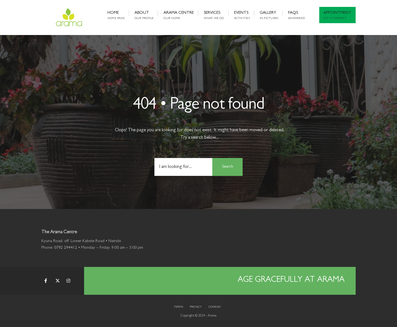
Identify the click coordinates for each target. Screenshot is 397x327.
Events (242, 15)
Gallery (269, 15)
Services (214, 15)
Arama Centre (178, 15)
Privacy (196, 307)
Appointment (337, 15)
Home (116, 15)
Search (227, 167)
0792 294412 (65, 248)
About (144, 15)
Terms (178, 307)
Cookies (214, 307)
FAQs (296, 15)
